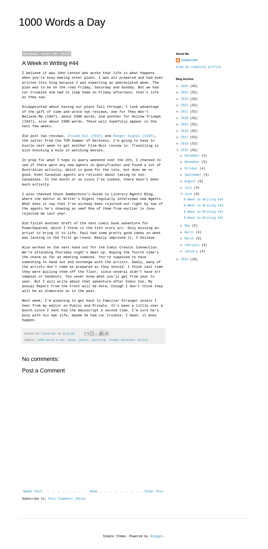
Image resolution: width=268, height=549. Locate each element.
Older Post (154, 491)
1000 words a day (51, 340)
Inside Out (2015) (85, 136)
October (192, 168)
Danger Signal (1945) (133, 136)
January (192, 251)
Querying (98, 340)
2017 (185, 137)
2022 (185, 105)
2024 (185, 92)
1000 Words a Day (62, 22)
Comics (83, 340)
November (193, 162)
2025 (185, 86)
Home (93, 491)
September (194, 175)
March (190, 239)
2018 (185, 131)
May (188, 226)
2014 (185, 259)
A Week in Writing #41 (203, 218)
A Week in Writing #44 (203, 199)
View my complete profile (198, 67)
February (193, 245)
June (189, 194)
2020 (185, 118)
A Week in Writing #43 (203, 205)
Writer (143, 340)
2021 (185, 112)
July (189, 188)
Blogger (156, 536)
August (191, 181)
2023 (185, 99)
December (193, 156)
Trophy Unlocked (121, 340)
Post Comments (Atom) (67, 499)
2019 (185, 124)
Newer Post (32, 491)
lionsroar (189, 60)
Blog (71, 340)
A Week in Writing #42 (203, 212)
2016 (185, 144)
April (190, 232)
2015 (185, 150)
